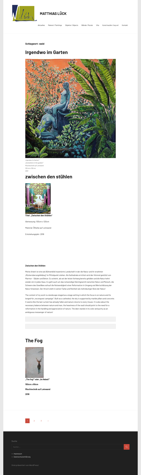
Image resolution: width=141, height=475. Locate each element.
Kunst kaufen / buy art (110, 25)
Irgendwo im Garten (46, 52)
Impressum (18, 454)
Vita (97, 25)
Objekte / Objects (71, 25)
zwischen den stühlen (48, 176)
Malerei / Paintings (55, 25)
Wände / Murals (87, 25)
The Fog (34, 340)
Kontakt (125, 25)
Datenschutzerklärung (22, 457)
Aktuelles (41, 25)
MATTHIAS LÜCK (53, 13)
